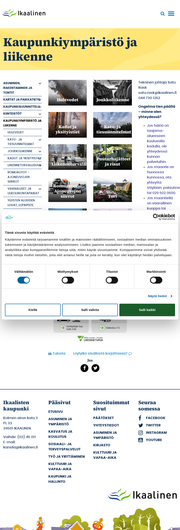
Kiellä (32, 310)
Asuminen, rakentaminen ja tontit (17, 88)
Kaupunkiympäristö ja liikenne (22, 123)
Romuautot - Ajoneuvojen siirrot (19, 177)
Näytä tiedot (157, 296)
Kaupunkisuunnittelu (21, 106)
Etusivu (55, 411)
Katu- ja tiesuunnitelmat (21, 142)
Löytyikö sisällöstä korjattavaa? (100, 353)
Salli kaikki (147, 310)
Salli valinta (90, 310)
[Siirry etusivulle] (23, 13)
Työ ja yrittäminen (66, 456)
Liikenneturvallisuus (24, 165)
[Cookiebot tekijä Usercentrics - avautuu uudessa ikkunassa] (156, 217)
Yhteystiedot (106, 425)
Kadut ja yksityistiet (24, 158)
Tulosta (58, 353)
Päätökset (103, 418)
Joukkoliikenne (20, 151)
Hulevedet (16, 132)
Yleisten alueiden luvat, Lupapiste (21, 203)
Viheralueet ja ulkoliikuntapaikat (23, 191)
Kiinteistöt (12, 113)
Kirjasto (101, 445)
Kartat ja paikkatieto (21, 99)
